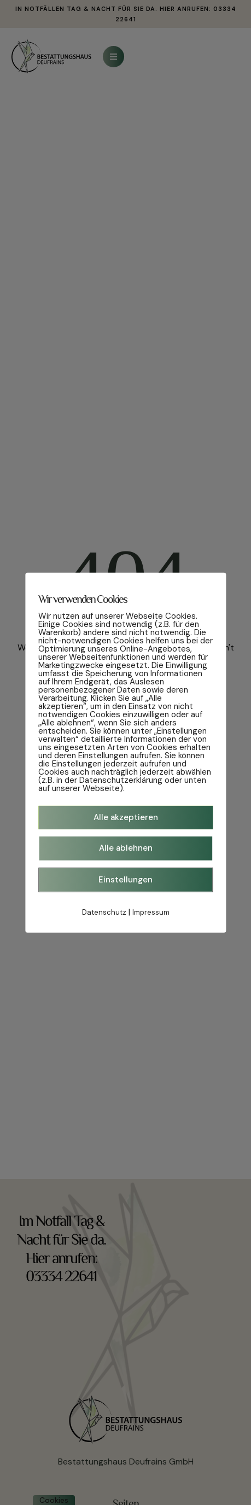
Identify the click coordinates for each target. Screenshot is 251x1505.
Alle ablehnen (126, 847)
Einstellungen (125, 879)
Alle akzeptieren (126, 816)
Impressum (151, 912)
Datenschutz (104, 912)
